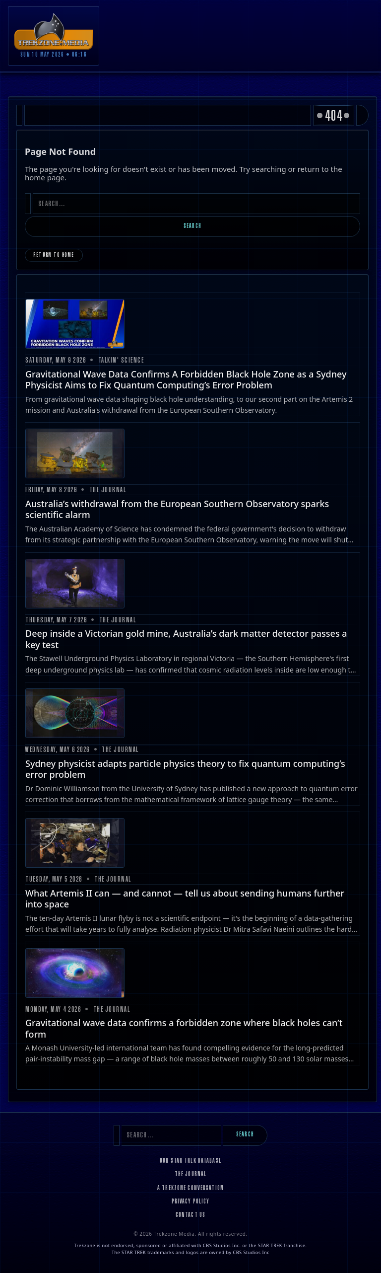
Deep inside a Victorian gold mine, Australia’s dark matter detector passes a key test (186, 639)
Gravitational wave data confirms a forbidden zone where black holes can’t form (183, 1028)
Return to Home (53, 255)
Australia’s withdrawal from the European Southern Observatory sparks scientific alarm (177, 509)
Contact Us (190, 1215)
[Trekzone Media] (53, 31)
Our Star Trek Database (190, 1161)
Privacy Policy (191, 1201)
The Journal (190, 1174)
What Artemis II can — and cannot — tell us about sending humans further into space (184, 898)
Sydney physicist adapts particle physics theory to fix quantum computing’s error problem (185, 769)
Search (192, 226)
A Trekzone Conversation (190, 1188)
